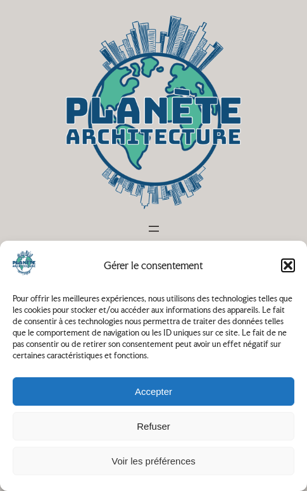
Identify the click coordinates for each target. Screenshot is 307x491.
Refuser (153, 426)
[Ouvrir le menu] (153, 228)
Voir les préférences (153, 461)
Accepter (153, 391)
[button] (288, 265)
